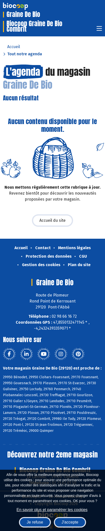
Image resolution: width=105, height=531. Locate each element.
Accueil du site (52, 220)
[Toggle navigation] (99, 30)
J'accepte (70, 522)
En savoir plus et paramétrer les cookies (52, 510)
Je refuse (35, 522)
